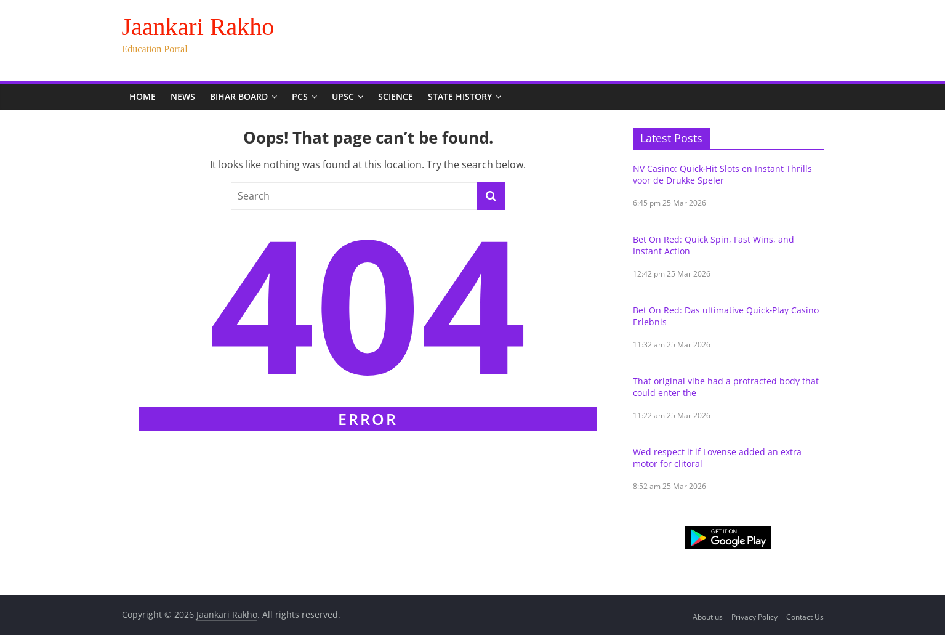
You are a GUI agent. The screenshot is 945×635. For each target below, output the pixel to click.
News (183, 96)
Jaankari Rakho (198, 27)
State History (460, 96)
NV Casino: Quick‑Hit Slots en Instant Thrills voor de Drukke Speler (723, 174)
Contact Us (805, 617)
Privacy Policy (754, 617)
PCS (300, 96)
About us (708, 617)
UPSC (343, 96)
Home (142, 96)
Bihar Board (239, 96)
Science (395, 96)
